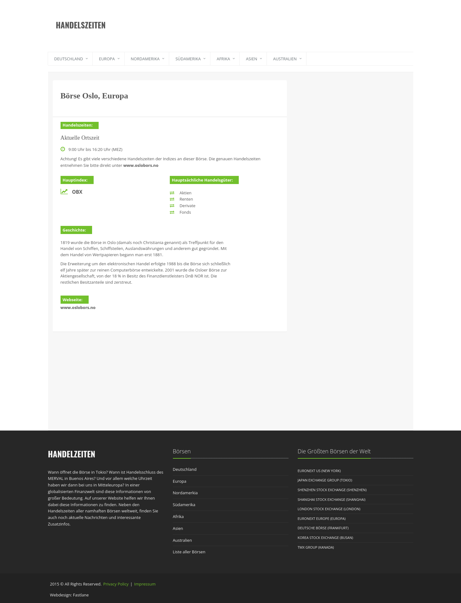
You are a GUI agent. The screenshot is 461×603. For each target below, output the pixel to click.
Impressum (145, 584)
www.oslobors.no (141, 165)
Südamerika (188, 59)
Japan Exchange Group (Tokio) (325, 480)
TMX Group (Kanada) (316, 547)
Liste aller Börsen (189, 552)
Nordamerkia (185, 493)
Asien (251, 59)
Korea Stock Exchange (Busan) (325, 537)
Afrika (223, 59)
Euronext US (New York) (319, 470)
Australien (285, 59)
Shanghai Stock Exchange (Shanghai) (331, 499)
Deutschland (68, 59)
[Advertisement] (261, 20)
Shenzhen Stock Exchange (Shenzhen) (332, 489)
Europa (107, 59)
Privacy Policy (116, 584)
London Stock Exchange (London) (329, 508)
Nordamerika (145, 59)
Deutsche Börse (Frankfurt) (323, 528)
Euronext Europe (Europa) (322, 518)
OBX (77, 191)
